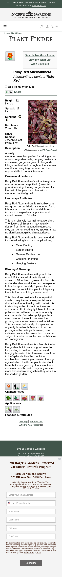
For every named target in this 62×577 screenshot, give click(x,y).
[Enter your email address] (31, 495)
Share (17, 92)
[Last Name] (31, 519)
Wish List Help (40, 64)
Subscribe (31, 563)
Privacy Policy (29, 552)
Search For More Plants (40, 55)
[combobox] (10, 503)
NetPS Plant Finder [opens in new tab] (30, 425)
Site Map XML (36, 421)
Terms (38, 552)
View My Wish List (39, 59)
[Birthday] (31, 528)
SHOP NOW (39, 5)
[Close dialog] (59, 458)
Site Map (23, 421)
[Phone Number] (35, 503)
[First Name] (31, 511)
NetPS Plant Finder (48, 150)
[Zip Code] (31, 536)
